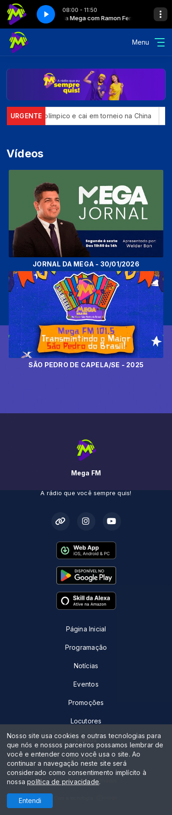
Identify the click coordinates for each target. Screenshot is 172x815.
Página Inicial (86, 629)
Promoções (86, 702)
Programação (86, 647)
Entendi (30, 800)
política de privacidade (63, 782)
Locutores (86, 721)
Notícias (86, 666)
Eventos (85, 684)
